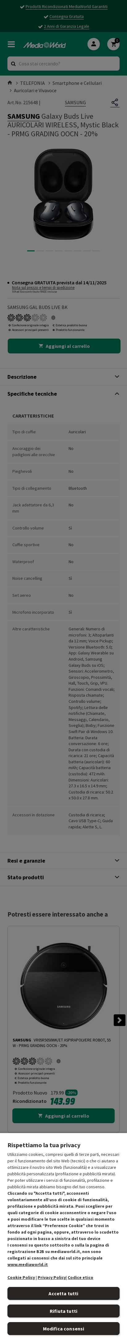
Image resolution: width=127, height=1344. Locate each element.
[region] (63, 1238)
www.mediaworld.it (27, 1264)
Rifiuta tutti (63, 1311)
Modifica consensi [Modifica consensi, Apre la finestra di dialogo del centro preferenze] (63, 1328)
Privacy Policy (52, 1277)
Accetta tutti (63, 1293)
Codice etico (80, 1277)
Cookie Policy (21, 1277)
